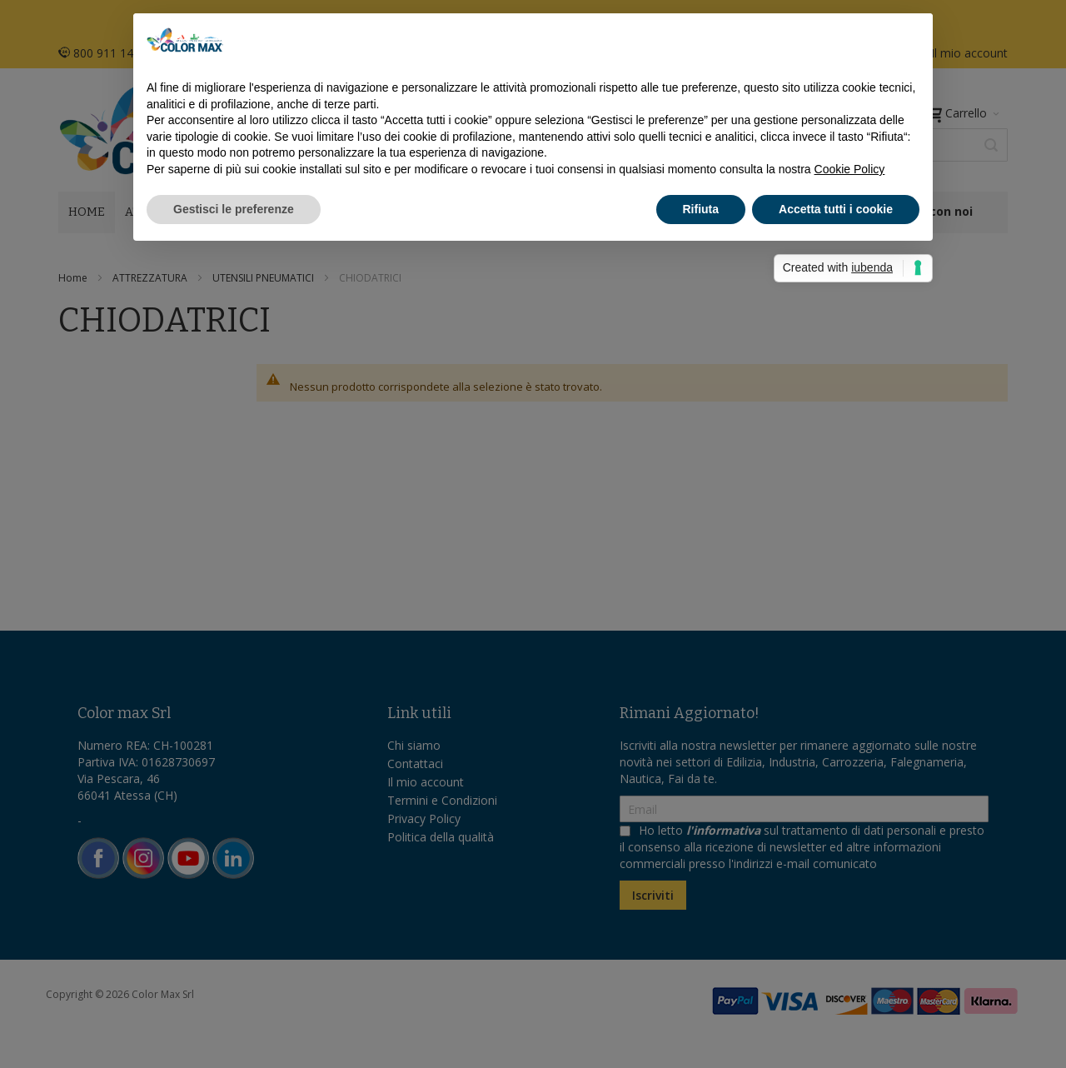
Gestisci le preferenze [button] (233, 209)
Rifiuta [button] (701, 209)
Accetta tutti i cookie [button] (836, 209)
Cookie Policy (849, 169)
